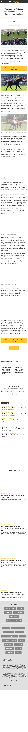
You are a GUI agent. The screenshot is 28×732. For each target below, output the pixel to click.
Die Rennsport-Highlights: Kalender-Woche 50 (14, 407)
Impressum (14, 680)
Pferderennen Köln (13, 361)
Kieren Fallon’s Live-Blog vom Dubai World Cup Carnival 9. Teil (19, 370)
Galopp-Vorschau (14, 7)
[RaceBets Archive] (14, 460)
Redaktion (4, 409)
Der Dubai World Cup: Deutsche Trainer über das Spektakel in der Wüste (6, 370)
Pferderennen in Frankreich (9, 433)
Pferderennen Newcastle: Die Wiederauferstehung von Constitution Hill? (13, 528)
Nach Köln (14, 348)
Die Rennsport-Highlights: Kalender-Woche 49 (14, 413)
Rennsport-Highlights (8, 406)
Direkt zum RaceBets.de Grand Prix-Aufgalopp (14, 68)
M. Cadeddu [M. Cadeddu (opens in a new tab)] (22, 319)
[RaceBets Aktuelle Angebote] (14, 355)
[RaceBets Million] (14, 447)
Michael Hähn (9, 18)
